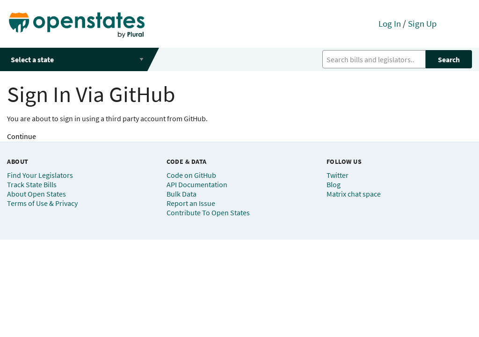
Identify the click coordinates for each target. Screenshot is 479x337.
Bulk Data (181, 193)
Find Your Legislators (40, 175)
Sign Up (422, 23)
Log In (389, 23)
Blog (334, 184)
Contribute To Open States (208, 212)
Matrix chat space (354, 193)
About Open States (36, 193)
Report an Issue (191, 203)
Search (449, 59)
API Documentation (197, 184)
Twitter (337, 175)
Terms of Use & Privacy (42, 203)
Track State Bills (32, 184)
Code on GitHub (191, 175)
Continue (21, 136)
